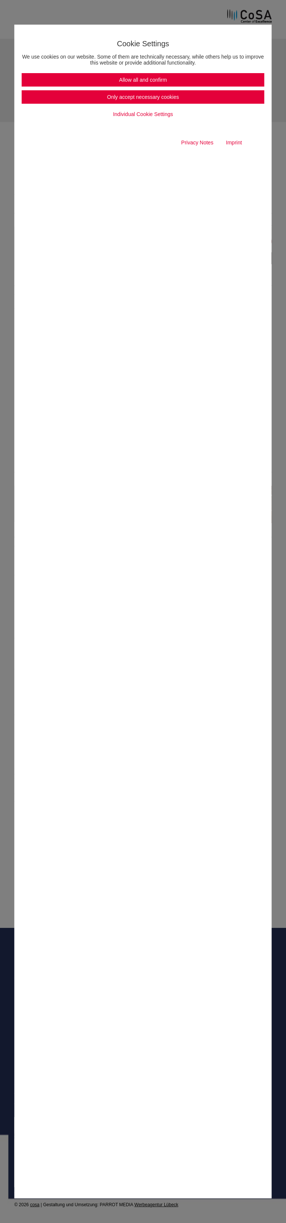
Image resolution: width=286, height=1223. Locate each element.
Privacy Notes (197, 143)
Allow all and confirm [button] (143, 80)
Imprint (234, 143)
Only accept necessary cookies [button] (143, 97)
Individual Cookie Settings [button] (143, 114)
